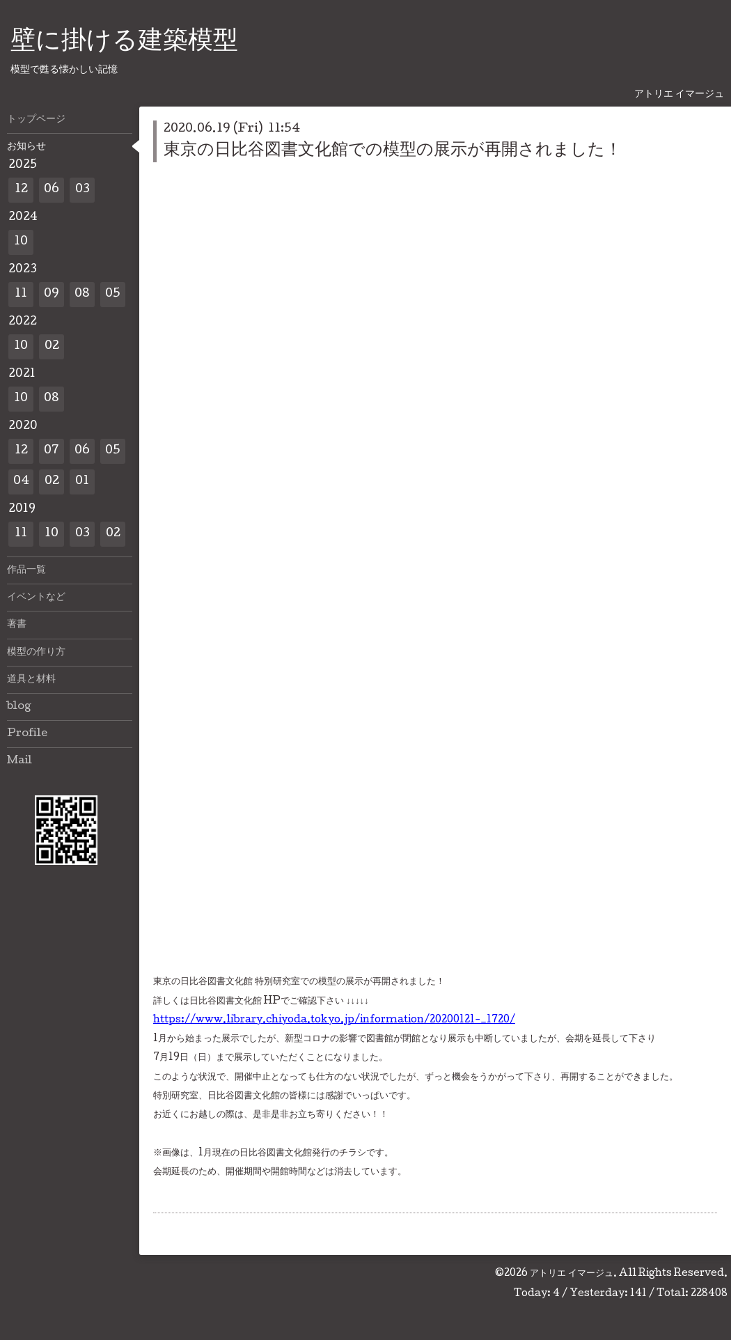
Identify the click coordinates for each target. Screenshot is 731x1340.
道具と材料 (31, 679)
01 (82, 482)
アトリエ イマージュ (571, 1274)
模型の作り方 (36, 652)
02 (52, 346)
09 (51, 294)
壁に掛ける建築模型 (124, 42)
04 (21, 482)
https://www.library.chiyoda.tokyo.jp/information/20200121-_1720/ (334, 1020)
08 (82, 294)
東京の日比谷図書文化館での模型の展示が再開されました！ (393, 150)
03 (82, 190)
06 (51, 190)
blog (19, 706)
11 (21, 294)
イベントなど (36, 597)
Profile (27, 734)
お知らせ (26, 147)
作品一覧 (26, 570)
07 (51, 451)
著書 (16, 624)
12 (21, 190)
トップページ (36, 119)
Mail (19, 761)
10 (21, 242)
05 (112, 294)
